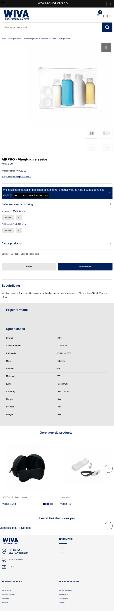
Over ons (62, 510)
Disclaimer (63, 567)
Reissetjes (54, 39)
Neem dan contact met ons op (31, 154)
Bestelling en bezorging (12, 557)
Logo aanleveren (9, 552)
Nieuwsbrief (7, 567)
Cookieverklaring (66, 562)
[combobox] (52, 27)
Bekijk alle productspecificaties (16, 135)
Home (4, 39)
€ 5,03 (9, 465)
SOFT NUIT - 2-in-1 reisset (15, 459)
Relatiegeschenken (18, 39)
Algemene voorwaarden (69, 552)
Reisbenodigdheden (38, 39)
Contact (62, 515)
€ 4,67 (67, 465)
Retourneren (7, 562)
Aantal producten (13, 204)
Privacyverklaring (66, 557)
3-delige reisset (67, 459)
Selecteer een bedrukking (19, 163)
